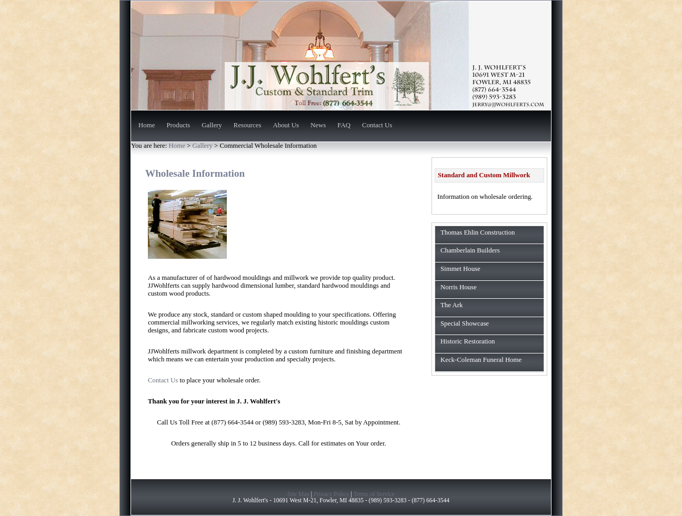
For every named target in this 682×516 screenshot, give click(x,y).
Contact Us (377, 125)
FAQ (343, 125)
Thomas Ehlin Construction (477, 232)
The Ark (451, 305)
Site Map (298, 494)
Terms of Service (374, 494)
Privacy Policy (331, 494)
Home (146, 125)
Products (178, 125)
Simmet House (460, 268)
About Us (286, 125)
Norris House (458, 287)
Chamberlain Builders (470, 250)
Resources (248, 125)
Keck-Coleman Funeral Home (480, 359)
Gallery (212, 125)
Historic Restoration (467, 341)
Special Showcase (464, 323)
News (318, 125)
